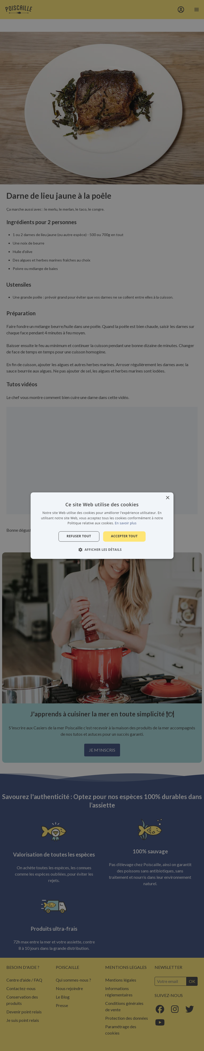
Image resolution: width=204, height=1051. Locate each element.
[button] (102, 549)
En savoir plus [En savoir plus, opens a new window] (125, 523)
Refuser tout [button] (79, 536)
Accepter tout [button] (124, 536)
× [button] (167, 498)
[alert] (102, 525)
